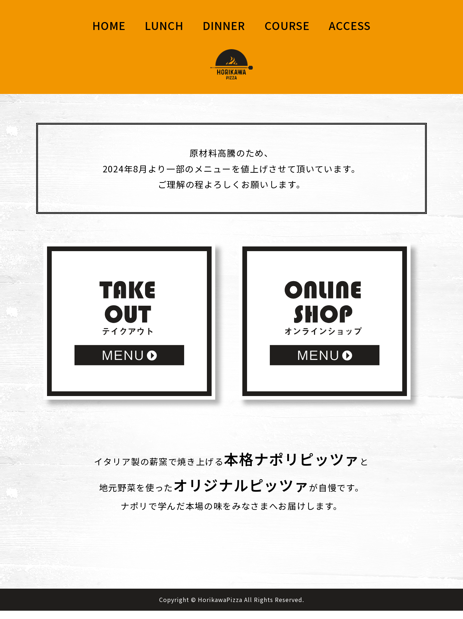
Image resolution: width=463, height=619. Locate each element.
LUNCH (164, 25)
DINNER (224, 25)
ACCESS (350, 25)
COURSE (287, 25)
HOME (109, 25)
